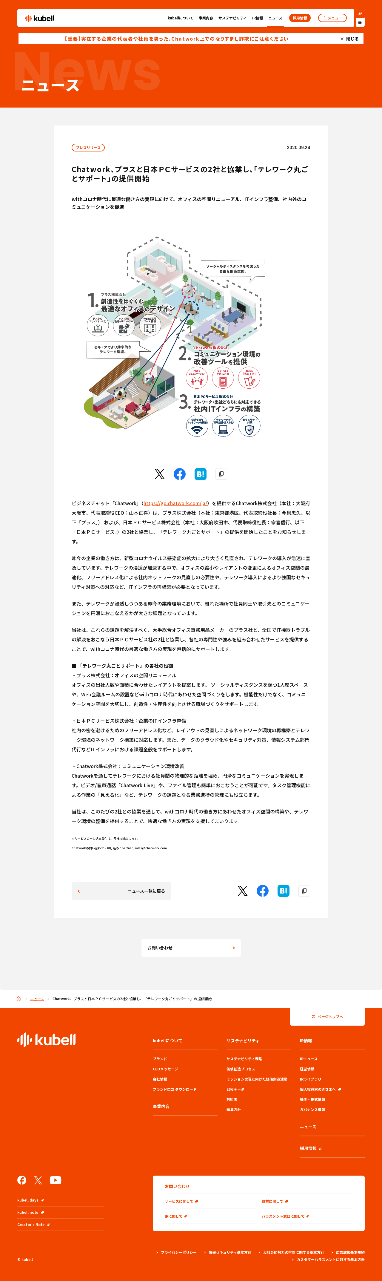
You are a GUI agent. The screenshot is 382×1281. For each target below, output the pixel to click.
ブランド (160, 1058)
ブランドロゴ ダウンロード (175, 1089)
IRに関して (176, 1216)
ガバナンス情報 (312, 1109)
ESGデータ (235, 1089)
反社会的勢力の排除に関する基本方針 (291, 1252)
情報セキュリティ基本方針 (227, 1252)
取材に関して (275, 1201)
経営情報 (307, 1068)
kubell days (30, 1199)
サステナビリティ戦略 (244, 1058)
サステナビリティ (232, 19)
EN (360, 22)
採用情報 (310, 1148)
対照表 (232, 1099)
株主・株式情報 (312, 1099)
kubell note (30, 1212)
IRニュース (309, 1058)
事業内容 (206, 17)
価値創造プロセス (241, 1068)
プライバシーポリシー (176, 1252)
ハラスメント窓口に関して (285, 1216)
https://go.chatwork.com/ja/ (175, 503)
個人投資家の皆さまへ (320, 1089)
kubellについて (180, 19)
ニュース (275, 17)
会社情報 (160, 1078)
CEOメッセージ (165, 1068)
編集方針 (234, 1109)
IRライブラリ (310, 1078)
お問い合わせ (159, 948)
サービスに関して (181, 1201)
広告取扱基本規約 (348, 1252)
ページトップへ (327, 1016)
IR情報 (257, 19)
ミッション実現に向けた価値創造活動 (257, 1078)
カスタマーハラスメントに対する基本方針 (328, 1259)
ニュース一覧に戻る (146, 891)
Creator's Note (33, 1224)
